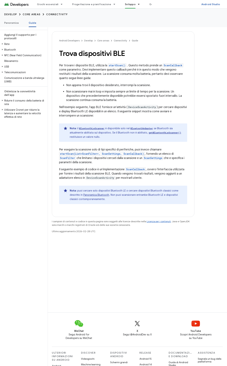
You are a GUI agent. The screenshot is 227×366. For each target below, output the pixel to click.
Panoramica (11, 22)
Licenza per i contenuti (159, 221)
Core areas (32, 14)
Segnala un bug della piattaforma (209, 360)
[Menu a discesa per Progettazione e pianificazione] (116, 4)
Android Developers (69, 40)
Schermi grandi (119, 362)
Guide (135, 40)
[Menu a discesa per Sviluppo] (140, 4)
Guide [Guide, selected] (32, 22)
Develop (10, 14)
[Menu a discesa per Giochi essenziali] (63, 4)
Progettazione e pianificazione (91, 4)
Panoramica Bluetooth (96, 194)
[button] (23, 44)
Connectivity (57, 14)
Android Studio (210, 4)
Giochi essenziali (47, 4)
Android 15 (145, 358)
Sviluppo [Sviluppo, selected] (130, 4)
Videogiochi (87, 358)
